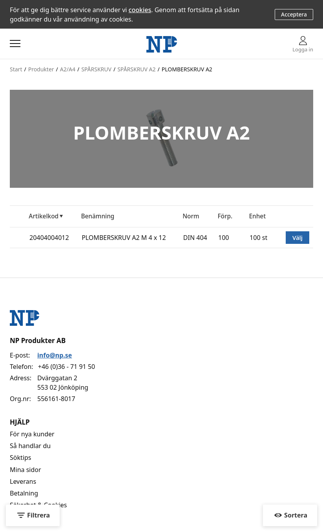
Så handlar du (30, 445)
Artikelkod (43, 216)
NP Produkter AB (38, 340)
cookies (140, 9)
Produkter (41, 69)
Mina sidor (25, 469)
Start (16, 69)
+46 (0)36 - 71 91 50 (66, 366)
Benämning (97, 216)
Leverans (23, 481)
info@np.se (54, 355)
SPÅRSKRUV (96, 69)
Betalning (24, 493)
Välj (297, 237)
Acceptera (294, 14)
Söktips (20, 457)
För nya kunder (32, 434)
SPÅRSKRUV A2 (136, 69)
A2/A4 (67, 69)
